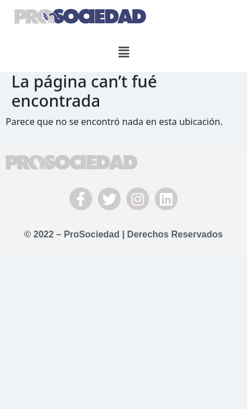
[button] (123, 51)
